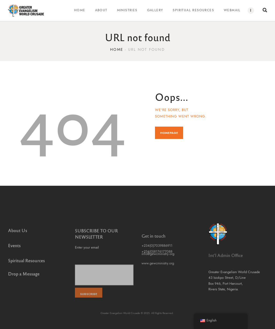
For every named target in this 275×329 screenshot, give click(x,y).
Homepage (169, 133)
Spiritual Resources (26, 264)
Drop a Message (23, 275)
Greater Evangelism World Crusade (125, 313)
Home (116, 49)
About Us (17, 234)
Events (14, 249)
